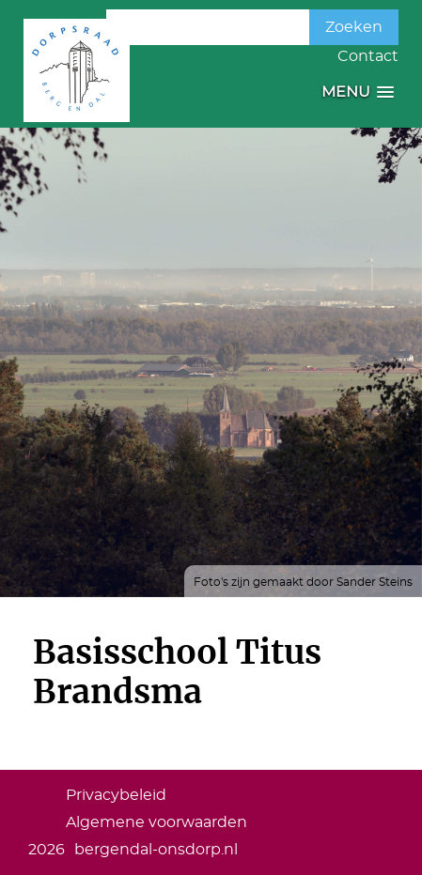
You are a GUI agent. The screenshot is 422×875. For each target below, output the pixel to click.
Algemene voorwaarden (156, 822)
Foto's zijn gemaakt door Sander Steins (303, 582)
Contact (368, 56)
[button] (357, 92)
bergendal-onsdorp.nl (156, 849)
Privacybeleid (116, 795)
